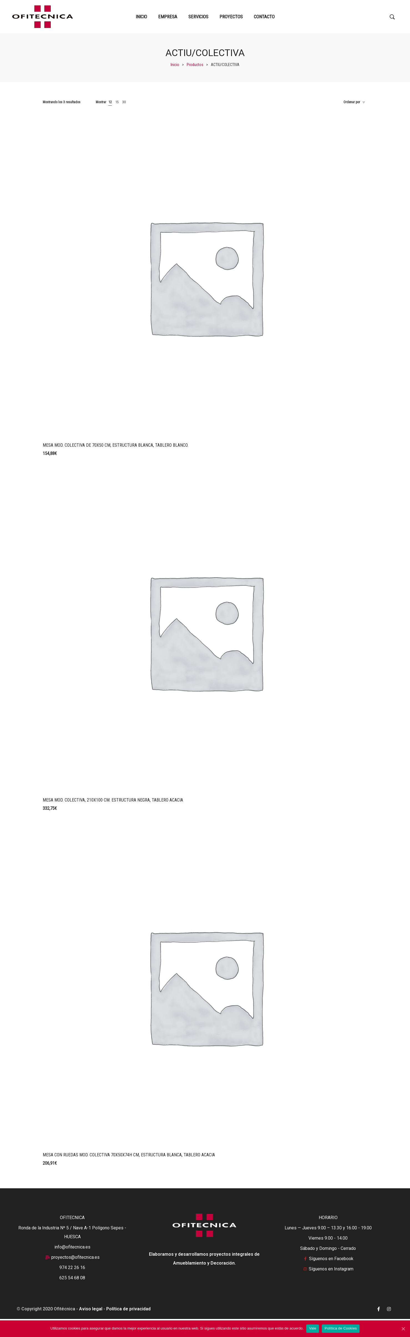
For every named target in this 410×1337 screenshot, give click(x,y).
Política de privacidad (128, 1308)
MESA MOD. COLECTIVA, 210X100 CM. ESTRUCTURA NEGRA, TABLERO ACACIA (113, 800)
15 (117, 102)
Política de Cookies (341, 1328)
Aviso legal (90, 1308)
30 (124, 102)
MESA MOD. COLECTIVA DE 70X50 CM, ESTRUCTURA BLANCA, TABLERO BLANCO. (115, 445)
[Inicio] (175, 64)
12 (110, 102)
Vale (312, 1328)
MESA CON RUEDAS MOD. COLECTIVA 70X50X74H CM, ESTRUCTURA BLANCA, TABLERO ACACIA (129, 1154)
